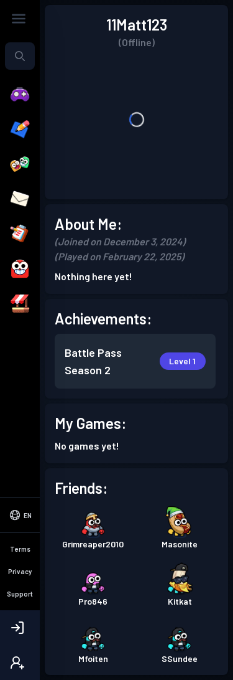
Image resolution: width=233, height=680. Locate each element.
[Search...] (20, 56)
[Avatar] (20, 269)
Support (20, 594)
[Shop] (20, 304)
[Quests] (20, 234)
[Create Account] (20, 662)
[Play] (20, 95)
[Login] (20, 627)
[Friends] (20, 164)
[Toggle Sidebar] (18, 18)
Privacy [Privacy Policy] (20, 571)
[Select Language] (20, 515)
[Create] (20, 129)
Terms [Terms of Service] (20, 549)
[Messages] (20, 199)
